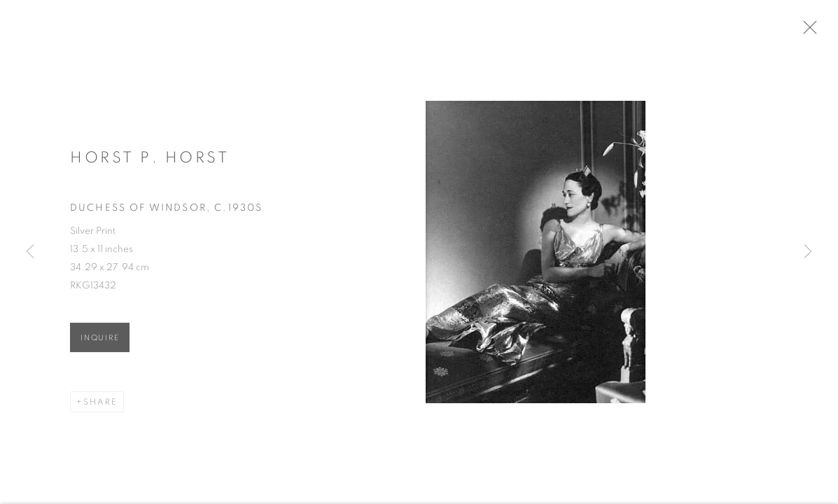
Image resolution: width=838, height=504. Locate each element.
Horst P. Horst (149, 160)
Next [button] (808, 252)
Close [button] (812, 31)
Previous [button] (30, 252)
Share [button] (100, 404)
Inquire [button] (100, 340)
